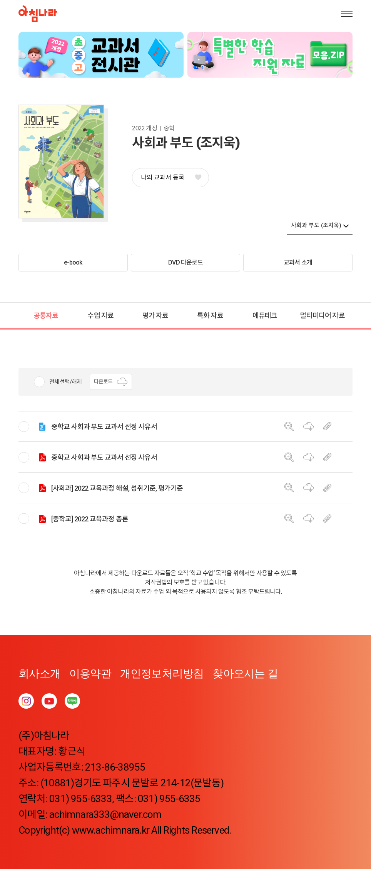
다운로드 (111, 382)
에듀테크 (264, 315)
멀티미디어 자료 (322, 315)
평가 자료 (155, 315)
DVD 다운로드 (185, 262)
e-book (73, 262)
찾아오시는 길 (244, 673)
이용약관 (90, 673)
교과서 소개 (298, 262)
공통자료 (45, 315)
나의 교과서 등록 (171, 177)
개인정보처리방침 (162, 673)
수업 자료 (100, 315)
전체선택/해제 (65, 381)
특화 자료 (210, 315)
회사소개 (39, 673)
